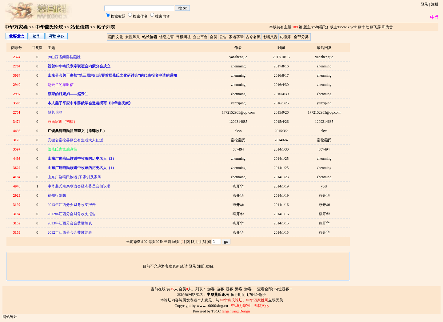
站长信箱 (55, 112)
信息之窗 (166, 37)
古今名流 (253, 37)
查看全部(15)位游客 (274, 289)
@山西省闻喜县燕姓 (64, 57)
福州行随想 (57, 195)
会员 (213, 37)
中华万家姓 (16, 27)
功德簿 (285, 37)
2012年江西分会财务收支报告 (72, 214)
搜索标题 (118, 16)
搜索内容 (162, 16)
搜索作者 (140, 16)
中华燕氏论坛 (49, 27)
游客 (211, 289)
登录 (424, 4)
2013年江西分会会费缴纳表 (70, 223)
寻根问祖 (183, 37)
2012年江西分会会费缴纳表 (70, 232)
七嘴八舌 (270, 37)
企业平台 (200, 37)
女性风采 (132, 37)
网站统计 (9, 317)
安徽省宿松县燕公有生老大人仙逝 (75, 140)
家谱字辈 (236, 37)
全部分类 (301, 37)
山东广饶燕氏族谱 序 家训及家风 (74, 177)
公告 (223, 37)
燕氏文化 (115, 37)
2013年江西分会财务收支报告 (72, 205)
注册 (434, 4)
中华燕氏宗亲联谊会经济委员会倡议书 (79, 186)
